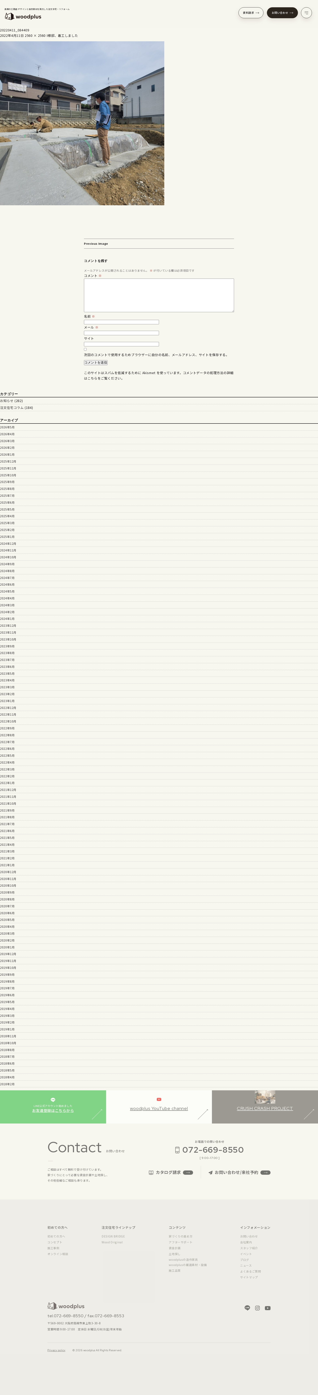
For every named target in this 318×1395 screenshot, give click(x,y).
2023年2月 (7, 694)
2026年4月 (7, 434)
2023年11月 (8, 632)
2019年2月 (7, 1022)
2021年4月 (7, 845)
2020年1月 (7, 947)
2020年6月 (7, 913)
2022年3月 (7, 769)
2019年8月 (7, 981)
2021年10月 (8, 803)
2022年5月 (7, 755)
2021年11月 (8, 797)
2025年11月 (8, 468)
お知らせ (7, 400)
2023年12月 (8, 626)
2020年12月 (8, 872)
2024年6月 (7, 584)
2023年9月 (7, 646)
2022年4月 (7, 762)
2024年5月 (7, 591)
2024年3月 (7, 605)
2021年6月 (7, 831)
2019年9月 (7, 975)
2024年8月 (7, 571)
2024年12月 (8, 544)
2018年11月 (8, 1036)
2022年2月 (7, 776)
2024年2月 (7, 612)
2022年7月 (7, 742)
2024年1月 (7, 619)
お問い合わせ (282, 13)
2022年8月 (7, 735)
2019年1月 (7, 1029)
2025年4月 (7, 516)
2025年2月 (7, 530)
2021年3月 (7, 851)
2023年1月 (7, 701)
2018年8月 (7, 1050)
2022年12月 (8, 708)
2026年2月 (7, 448)
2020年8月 (7, 899)
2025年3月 (7, 523)
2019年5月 (7, 1002)
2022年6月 (7, 749)
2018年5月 (7, 1070)
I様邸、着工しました (62, 35)
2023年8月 (7, 653)
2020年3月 (7, 933)
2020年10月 (8, 885)
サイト (89, 338)
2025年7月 (7, 496)
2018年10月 (8, 1043)
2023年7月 (7, 660)
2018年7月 (7, 1056)
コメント (93, 275)
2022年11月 (8, 714)
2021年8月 (7, 817)
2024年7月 (7, 578)
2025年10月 (8, 475)
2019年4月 (7, 1009)
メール (91, 327)
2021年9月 (7, 810)
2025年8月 (7, 489)
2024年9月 (7, 564)
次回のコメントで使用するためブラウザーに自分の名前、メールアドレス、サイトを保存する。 (156, 354)
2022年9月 (7, 728)
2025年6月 (7, 502)
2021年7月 (7, 824)
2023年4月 (7, 680)
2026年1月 (7, 454)
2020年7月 (7, 906)
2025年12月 (8, 461)
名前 (89, 316)
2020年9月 (7, 892)
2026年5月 (7, 427)
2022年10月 (8, 721)
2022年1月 (7, 783)
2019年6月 (7, 995)
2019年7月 (7, 988)
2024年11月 (8, 550)
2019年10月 (8, 968)
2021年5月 (7, 838)
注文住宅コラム (12, 407)
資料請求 (251, 13)
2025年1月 (7, 537)
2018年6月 (7, 1063)
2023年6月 (7, 667)
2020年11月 (8, 879)
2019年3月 (7, 1016)
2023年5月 (7, 673)
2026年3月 (7, 441)
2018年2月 (7, 1084)
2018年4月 (7, 1077)
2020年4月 (7, 927)
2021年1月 (7, 865)
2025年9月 (7, 482)
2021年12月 (8, 790)
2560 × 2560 (35, 35)
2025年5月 (7, 509)
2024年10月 (8, 557)
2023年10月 (8, 639)
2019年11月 (8, 961)
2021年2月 (7, 858)
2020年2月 (7, 940)
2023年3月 (7, 687)
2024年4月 (7, 598)
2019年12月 (8, 954)
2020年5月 (7, 920)
